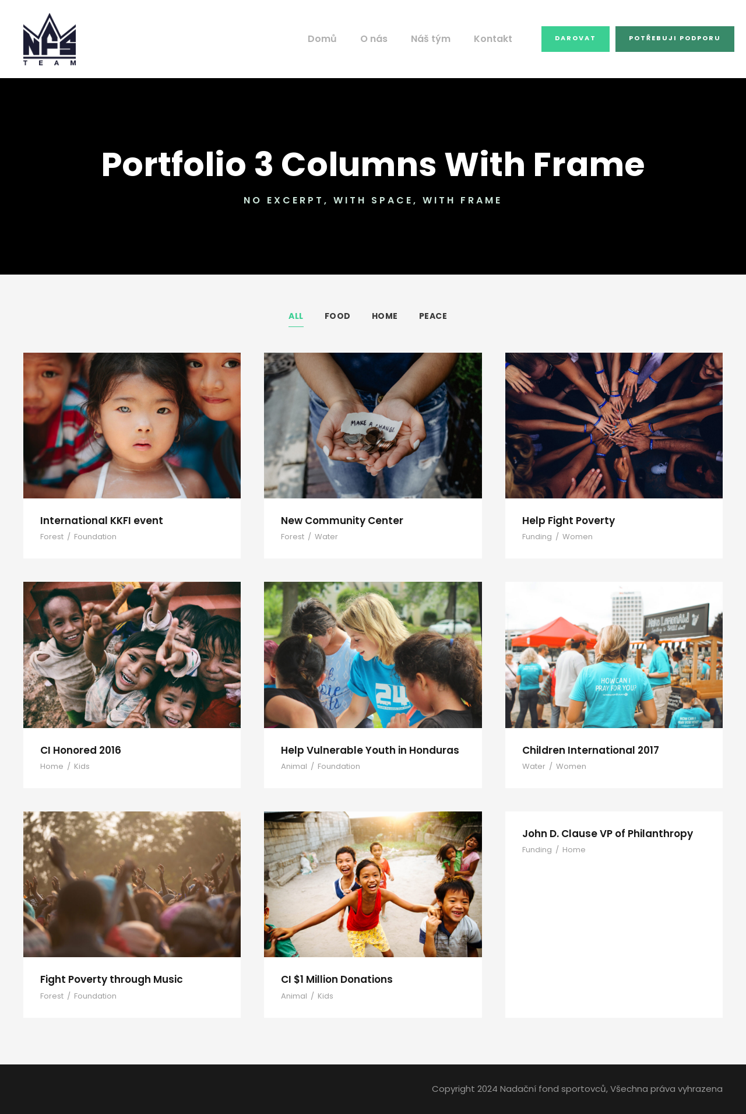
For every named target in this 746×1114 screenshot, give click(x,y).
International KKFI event (97, 520)
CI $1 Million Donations (335, 979)
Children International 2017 (585, 749)
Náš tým (440, 39)
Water (322, 536)
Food (338, 316)
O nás (385, 39)
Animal (292, 766)
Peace (433, 316)
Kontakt (498, 39)
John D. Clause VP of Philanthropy (603, 833)
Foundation (91, 536)
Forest (51, 536)
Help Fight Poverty (566, 520)
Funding (536, 536)
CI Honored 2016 (79, 749)
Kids (78, 766)
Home (384, 316)
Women (573, 536)
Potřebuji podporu (675, 37)
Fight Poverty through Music (107, 979)
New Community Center (337, 520)
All (296, 316)
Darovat (578, 37)
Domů (336, 39)
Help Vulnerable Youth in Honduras (363, 749)
